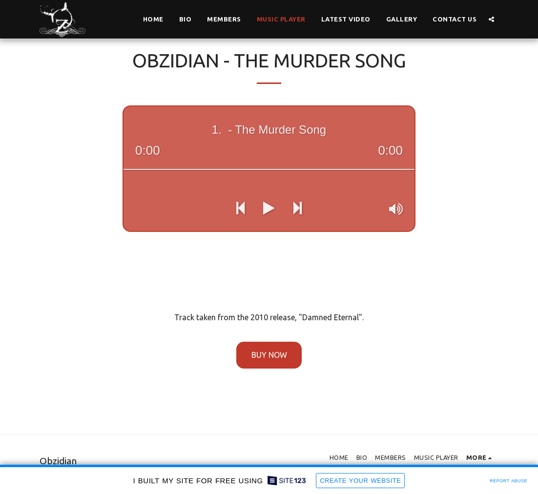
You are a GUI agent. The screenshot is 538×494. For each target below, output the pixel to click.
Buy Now (269, 354)
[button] (491, 19)
